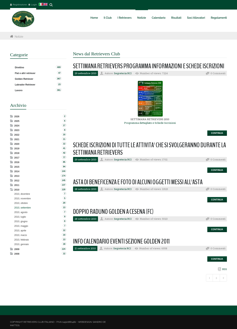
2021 (16, 139)
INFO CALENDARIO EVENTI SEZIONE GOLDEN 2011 (121, 241)
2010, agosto (20, 212)
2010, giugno (20, 221)
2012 (16, 180)
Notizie (19, 36)
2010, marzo (20, 235)
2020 (16, 144)
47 (59, 73)
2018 (16, 153)
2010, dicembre (22, 194)
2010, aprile (20, 230)
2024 (16, 125)
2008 (16, 254)
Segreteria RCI (123, 73)
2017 (16, 157)
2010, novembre (22, 198)
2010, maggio (21, 226)
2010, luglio (20, 217)
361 (58, 90)
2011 (16, 185)
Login (34, 4)
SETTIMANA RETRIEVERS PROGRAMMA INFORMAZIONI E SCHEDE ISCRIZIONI (148, 66)
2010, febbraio (21, 239)
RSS (224, 269)
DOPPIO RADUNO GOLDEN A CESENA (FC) (113, 211)
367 (58, 78)
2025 (16, 121)
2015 (16, 167)
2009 (16, 249)
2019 (16, 148)
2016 (16, 162)
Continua (217, 133)
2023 (16, 130)
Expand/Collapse (12, 116)
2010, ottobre (21, 203)
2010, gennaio (21, 244)
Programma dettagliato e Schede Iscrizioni (150, 123)
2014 (16, 171)
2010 (16, 189)
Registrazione (20, 4)
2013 (16, 176)
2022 (16, 135)
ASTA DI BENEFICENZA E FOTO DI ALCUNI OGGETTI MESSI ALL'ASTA (138, 182)
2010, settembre (22, 207)
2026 (16, 116)
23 (59, 84)
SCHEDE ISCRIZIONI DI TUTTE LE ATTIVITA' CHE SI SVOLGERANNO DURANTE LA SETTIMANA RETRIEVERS (149, 149)
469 (58, 67)
